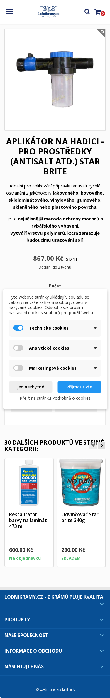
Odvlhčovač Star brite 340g (80, 517)
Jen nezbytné (30, 387)
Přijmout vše (79, 387)
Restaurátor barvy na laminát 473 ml (28, 520)
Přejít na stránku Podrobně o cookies (55, 398)
